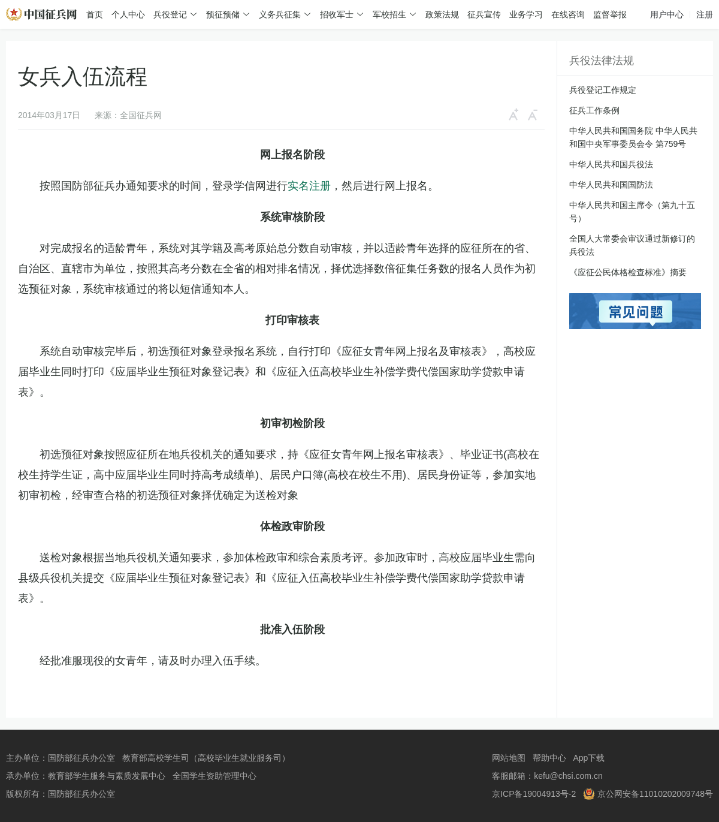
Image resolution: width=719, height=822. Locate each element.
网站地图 (508, 758)
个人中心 (128, 14)
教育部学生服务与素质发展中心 (106, 776)
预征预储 (223, 14)
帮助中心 (549, 758)
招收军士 (337, 14)
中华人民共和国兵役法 (611, 164)
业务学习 (526, 14)
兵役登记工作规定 (602, 90)
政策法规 (442, 14)
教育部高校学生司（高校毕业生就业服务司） (206, 758)
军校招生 (389, 14)
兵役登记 (170, 14)
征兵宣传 (484, 14)
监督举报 (610, 14)
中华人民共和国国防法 (611, 184)
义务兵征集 (280, 14)
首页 (94, 14)
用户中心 (667, 14)
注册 (704, 14)
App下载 (589, 758)
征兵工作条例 (594, 110)
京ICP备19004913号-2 (534, 794)
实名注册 (309, 186)
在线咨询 (568, 14)
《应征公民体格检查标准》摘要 (628, 272)
